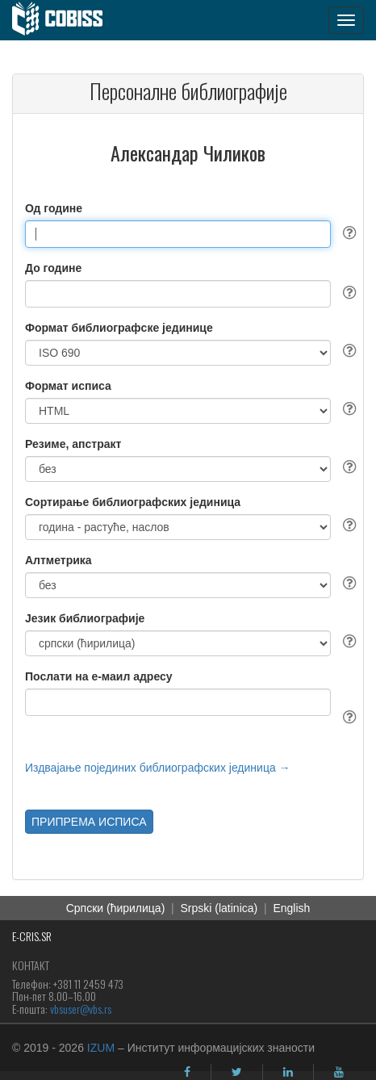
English (291, 908)
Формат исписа (68, 385)
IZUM (101, 1047)
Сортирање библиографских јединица (132, 502)
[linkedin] (288, 1072)
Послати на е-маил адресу (99, 676)
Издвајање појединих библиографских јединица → (157, 767)
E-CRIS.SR (32, 935)
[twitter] (237, 1072)
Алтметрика (58, 560)
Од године (53, 208)
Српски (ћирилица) (115, 908)
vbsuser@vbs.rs (80, 1008)
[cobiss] (66, 20)
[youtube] (339, 1072)
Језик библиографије (84, 618)
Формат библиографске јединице (119, 327)
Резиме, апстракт (73, 443)
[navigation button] (346, 20)
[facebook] (187, 1072)
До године (53, 268)
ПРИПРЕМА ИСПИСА (89, 821)
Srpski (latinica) (219, 908)
